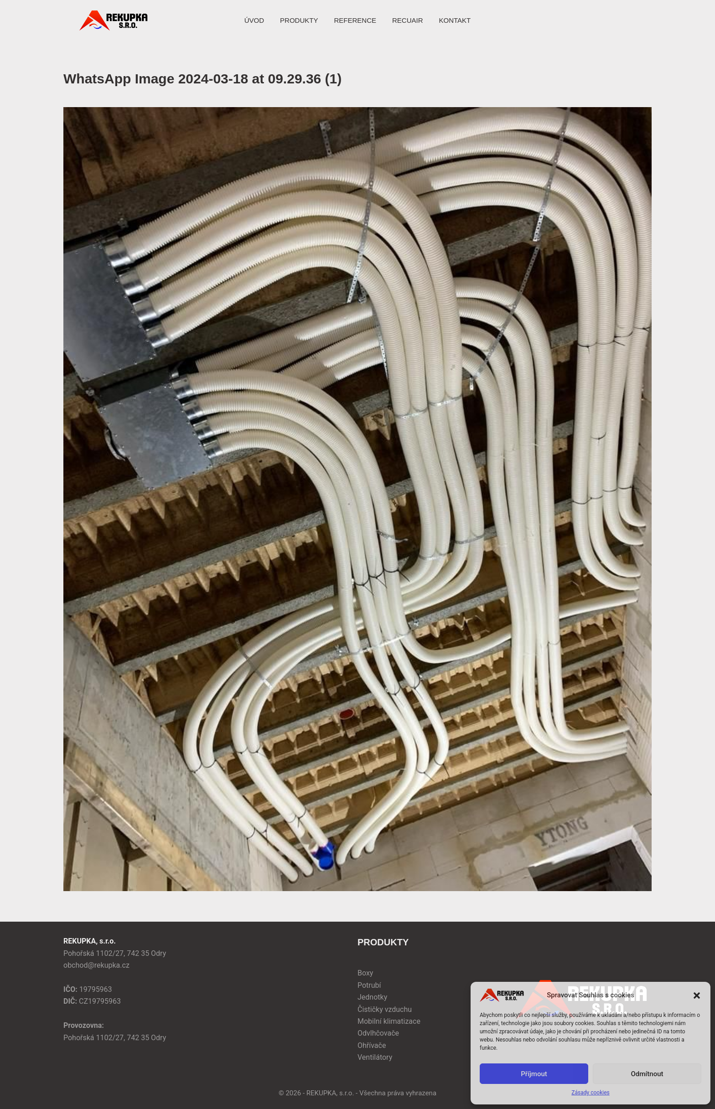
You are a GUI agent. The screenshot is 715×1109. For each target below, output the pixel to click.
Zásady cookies (590, 1092)
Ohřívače (372, 1045)
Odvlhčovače (378, 1033)
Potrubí (369, 985)
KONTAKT (455, 20)
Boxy (365, 973)
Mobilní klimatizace (389, 1021)
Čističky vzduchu (385, 1009)
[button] (696, 995)
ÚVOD (254, 20)
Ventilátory (375, 1057)
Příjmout (534, 1074)
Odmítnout (647, 1074)
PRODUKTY (299, 20)
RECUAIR (407, 20)
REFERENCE (355, 20)
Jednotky (372, 997)
